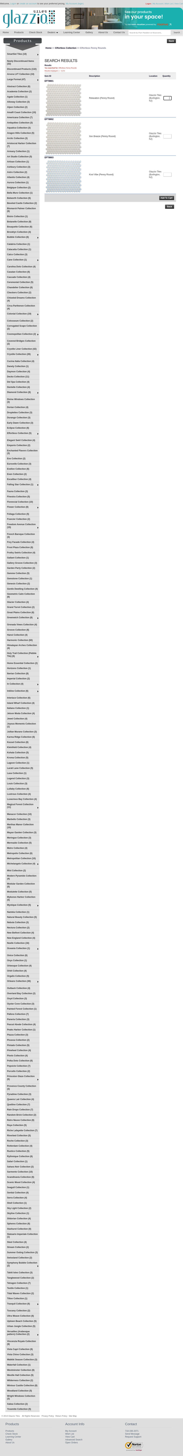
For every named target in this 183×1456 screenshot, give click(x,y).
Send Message (132, 1434)
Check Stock (35, 32)
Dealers (52, 32)
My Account (158, 4)
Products (19, 32)
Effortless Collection (65, 48)
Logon (13, 3)
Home (6, 32)
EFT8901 (49, 81)
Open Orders (71, 1442)
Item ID (48, 76)
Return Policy (61, 1416)
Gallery (89, 32)
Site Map (73, 1416)
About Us (103, 32)
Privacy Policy (47, 1416)
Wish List (169, 4)
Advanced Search (73, 1439)
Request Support (133, 1437)
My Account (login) (75, 3)
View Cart (178, 4)
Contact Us (119, 32)
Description (94, 76)
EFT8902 (49, 119)
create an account (28, 3)
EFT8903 (49, 157)
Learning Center (71, 32)
